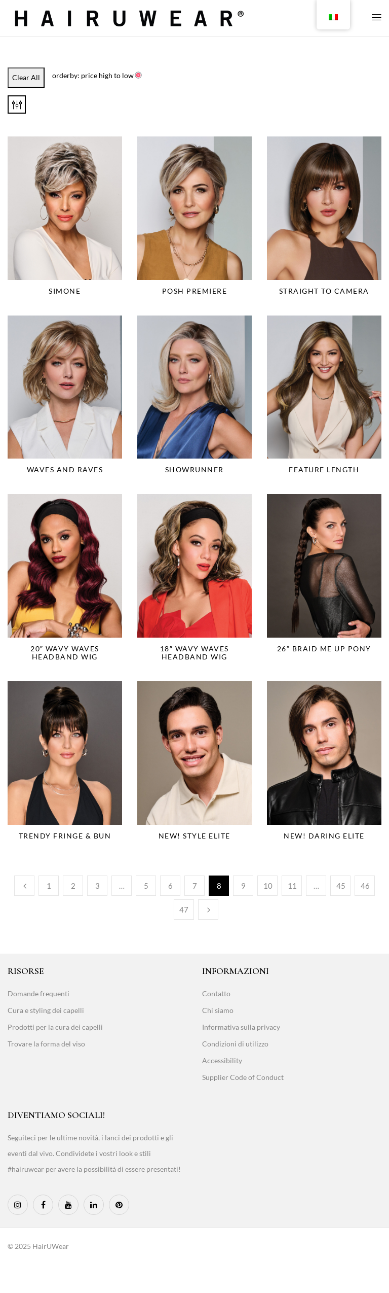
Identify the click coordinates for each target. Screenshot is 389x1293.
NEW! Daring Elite (324, 835)
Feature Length (324, 469)
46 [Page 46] (365, 885)
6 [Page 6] (170, 885)
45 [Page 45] (340, 885)
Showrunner (194, 469)
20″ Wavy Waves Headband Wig (64, 652)
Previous (24, 886)
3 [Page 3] (97, 885)
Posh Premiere (194, 291)
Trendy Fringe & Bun (65, 835)
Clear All (26, 77)
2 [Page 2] (73, 885)
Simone (65, 291)
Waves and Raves (65, 469)
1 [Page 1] (49, 885)
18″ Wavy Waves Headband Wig (194, 652)
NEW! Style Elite (194, 835)
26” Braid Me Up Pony (324, 648)
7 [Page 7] (194, 885)
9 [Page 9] (243, 885)
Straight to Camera (324, 291)
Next (208, 909)
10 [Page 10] (268, 885)
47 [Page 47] (183, 909)
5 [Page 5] (146, 885)
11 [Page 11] (292, 885)
